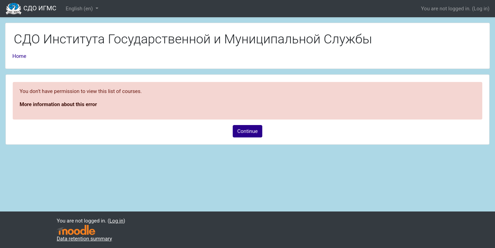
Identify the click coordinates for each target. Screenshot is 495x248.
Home (19, 56)
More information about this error (58, 104)
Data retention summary (84, 239)
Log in (481, 9)
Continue (247, 131)
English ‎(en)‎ (80, 9)
